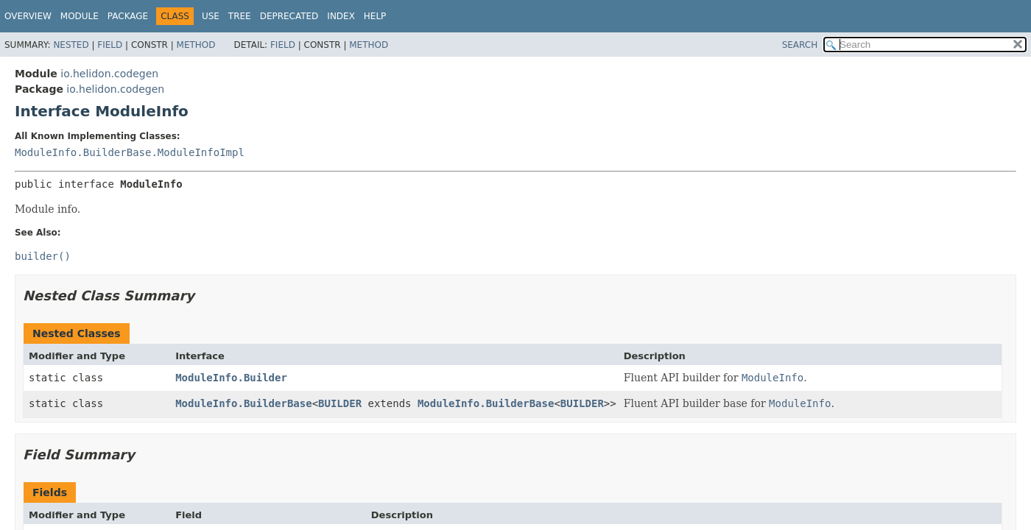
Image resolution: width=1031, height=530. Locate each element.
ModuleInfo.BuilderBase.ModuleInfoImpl (129, 152)
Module (79, 16)
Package (128, 16)
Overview (28, 16)
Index (341, 16)
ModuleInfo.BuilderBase (243, 403)
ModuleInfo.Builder (231, 378)
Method (196, 45)
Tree (239, 16)
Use (210, 16)
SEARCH (800, 45)
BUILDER (340, 403)
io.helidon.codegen (109, 74)
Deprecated (289, 16)
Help (375, 16)
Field (109, 45)
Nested (70, 45)
